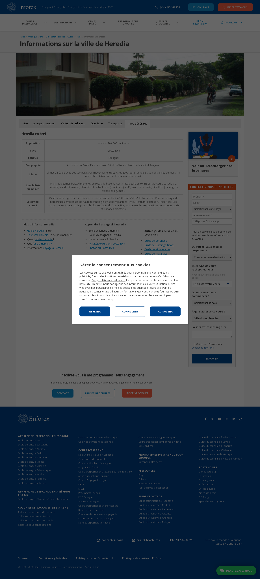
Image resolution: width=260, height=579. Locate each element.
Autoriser (165, 311)
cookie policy (106, 299)
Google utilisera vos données (108, 280)
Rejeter (95, 311)
